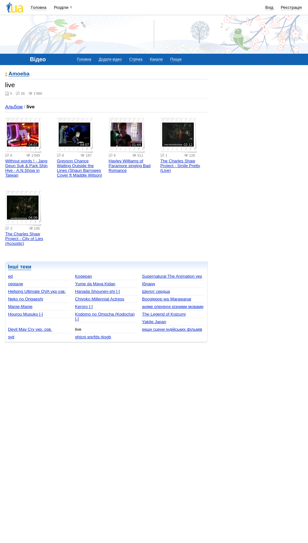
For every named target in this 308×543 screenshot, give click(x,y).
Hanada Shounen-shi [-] (97, 291)
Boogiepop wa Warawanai (166, 299)
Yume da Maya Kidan (95, 283)
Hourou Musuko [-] (25, 314)
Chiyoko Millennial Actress (99, 299)
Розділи (61, 7)
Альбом (13, 106)
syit (11, 337)
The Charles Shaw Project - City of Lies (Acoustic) (24, 239)
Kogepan (83, 276)
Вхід (269, 7)
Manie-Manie (20, 306)
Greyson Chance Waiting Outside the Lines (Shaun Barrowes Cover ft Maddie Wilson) (79, 168)
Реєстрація (291, 7)
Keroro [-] (84, 306)
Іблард (148, 283)
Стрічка (135, 59)
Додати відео (110, 59)
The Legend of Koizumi (164, 314)
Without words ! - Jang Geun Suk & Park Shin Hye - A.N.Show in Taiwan (26, 168)
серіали (15, 283)
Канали (156, 59)
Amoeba (19, 74)
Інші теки (19, 267)
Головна (38, 7)
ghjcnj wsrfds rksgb (93, 337)
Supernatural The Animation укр (172, 276)
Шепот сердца (156, 291)
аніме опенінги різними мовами (172, 306)
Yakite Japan (154, 321)
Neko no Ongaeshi (25, 299)
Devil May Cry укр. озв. (30, 329)
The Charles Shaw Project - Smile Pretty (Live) (180, 166)
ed (10, 276)
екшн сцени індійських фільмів (172, 329)
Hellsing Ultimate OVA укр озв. (37, 291)
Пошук (175, 59)
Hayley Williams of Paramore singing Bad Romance (130, 166)
